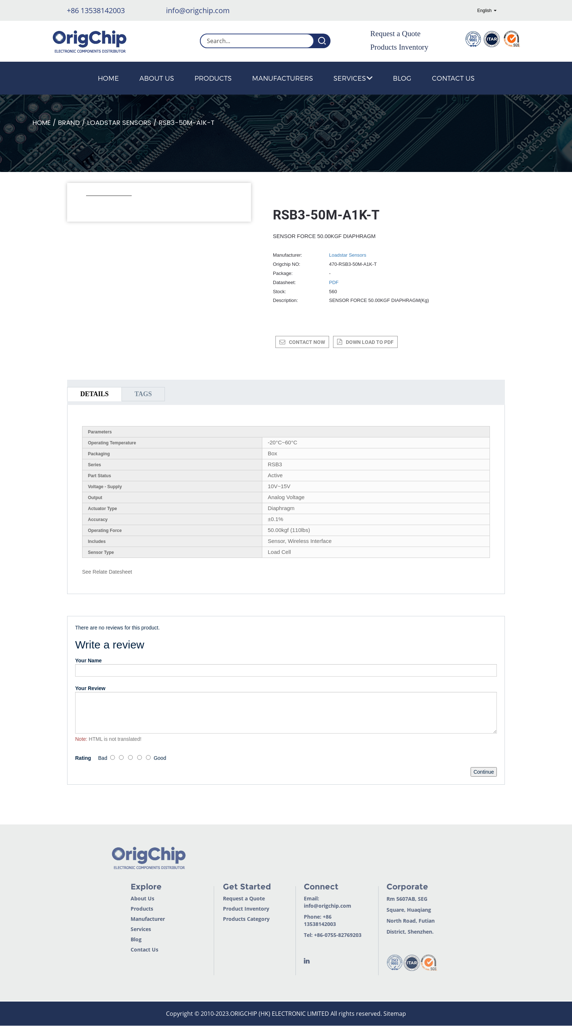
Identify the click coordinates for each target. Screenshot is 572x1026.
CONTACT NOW (307, 342)
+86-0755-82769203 (327, 934)
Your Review (90, 688)
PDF (334, 282)
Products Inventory (399, 47)
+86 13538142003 (96, 10)
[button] (89, 205)
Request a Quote (395, 33)
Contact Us (453, 78)
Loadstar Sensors (119, 123)
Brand (69, 123)
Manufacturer (136, 918)
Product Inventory (235, 908)
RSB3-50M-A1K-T (186, 123)
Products (213, 78)
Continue (484, 772)
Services (352, 78)
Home (108, 78)
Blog (402, 78)
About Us (156, 78)
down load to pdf (370, 342)
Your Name (88, 660)
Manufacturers (282, 78)
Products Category (235, 918)
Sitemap (394, 1014)
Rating (83, 758)
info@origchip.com (198, 10)
